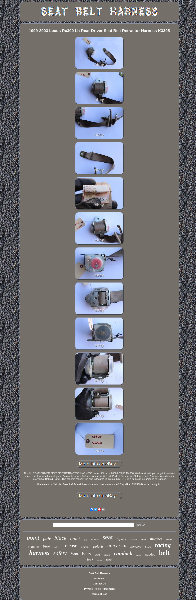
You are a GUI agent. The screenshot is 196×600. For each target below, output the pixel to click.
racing (163, 545)
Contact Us (99, 583)
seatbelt (134, 539)
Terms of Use (99, 594)
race (109, 559)
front (74, 554)
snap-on (33, 546)
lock (90, 559)
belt (164, 552)
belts (86, 553)
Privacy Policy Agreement (99, 588)
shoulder (156, 539)
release (70, 545)
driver (57, 547)
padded (150, 554)
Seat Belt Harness (99, 573)
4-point (85, 546)
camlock (123, 553)
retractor (135, 547)
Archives (99, 578)
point (33, 537)
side (148, 546)
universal (117, 545)
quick (75, 538)
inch (143, 539)
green (95, 539)
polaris (98, 546)
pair (47, 538)
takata (169, 539)
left (85, 540)
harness (39, 552)
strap (107, 554)
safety (60, 553)
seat (107, 537)
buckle (99, 560)
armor (138, 555)
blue (46, 546)
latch (97, 554)
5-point (121, 539)
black (60, 538)
